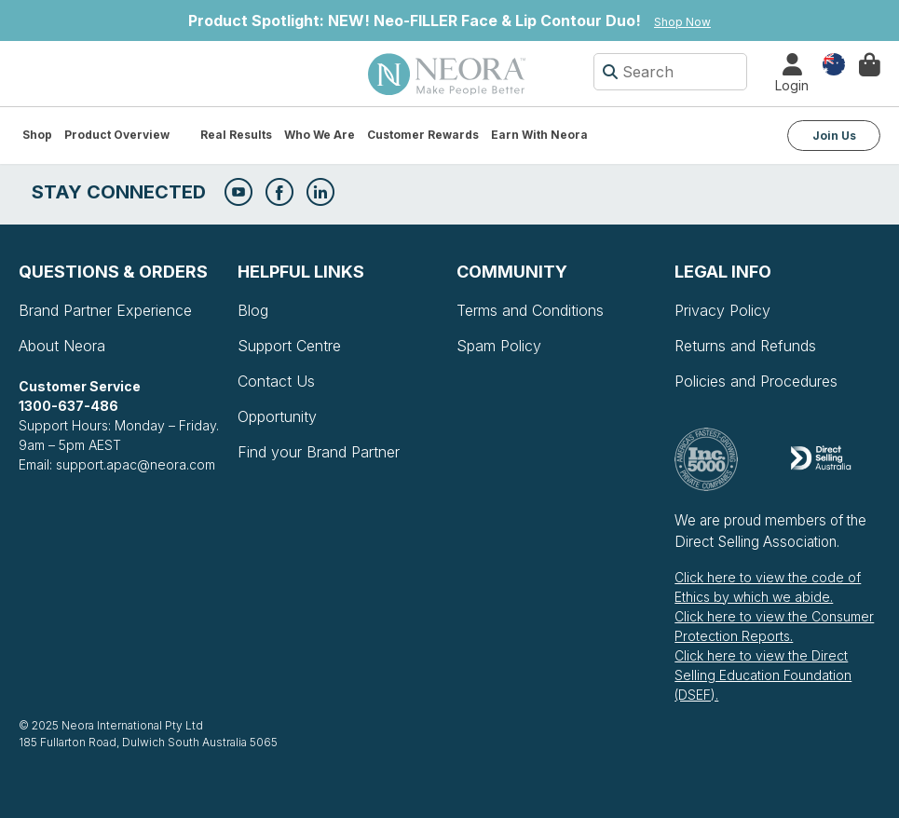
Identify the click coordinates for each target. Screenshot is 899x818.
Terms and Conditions (530, 310)
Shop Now (682, 22)
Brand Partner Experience (105, 310)
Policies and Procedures (756, 381)
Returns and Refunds (745, 345)
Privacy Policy (722, 310)
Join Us (834, 136)
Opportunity (277, 416)
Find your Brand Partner (319, 452)
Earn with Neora (539, 135)
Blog (253, 310)
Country (834, 63)
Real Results (236, 135)
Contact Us (276, 381)
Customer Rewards (423, 135)
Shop (37, 135)
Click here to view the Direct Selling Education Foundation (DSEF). (762, 675)
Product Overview (117, 135)
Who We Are (319, 135)
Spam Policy (498, 345)
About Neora (62, 345)
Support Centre (289, 345)
